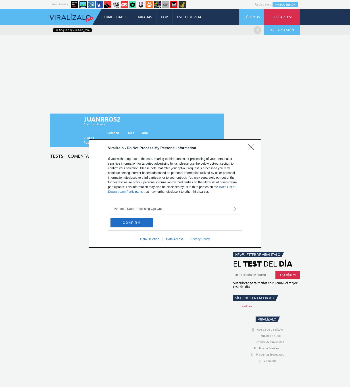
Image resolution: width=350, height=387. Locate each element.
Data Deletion (149, 239)
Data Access (174, 239)
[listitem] (175, 209)
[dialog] (175, 194)
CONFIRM (131, 222)
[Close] (252, 148)
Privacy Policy (200, 239)
